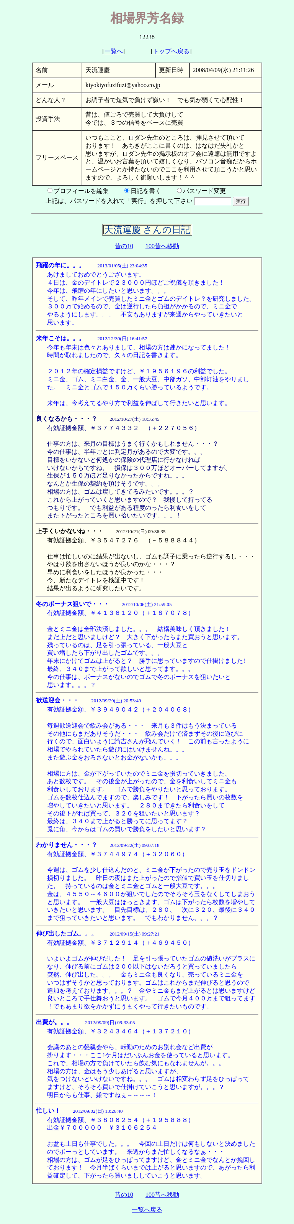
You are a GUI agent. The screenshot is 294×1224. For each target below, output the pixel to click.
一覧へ (114, 51)
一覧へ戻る (147, 1209)
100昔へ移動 (162, 246)
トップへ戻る (171, 51)
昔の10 (124, 246)
